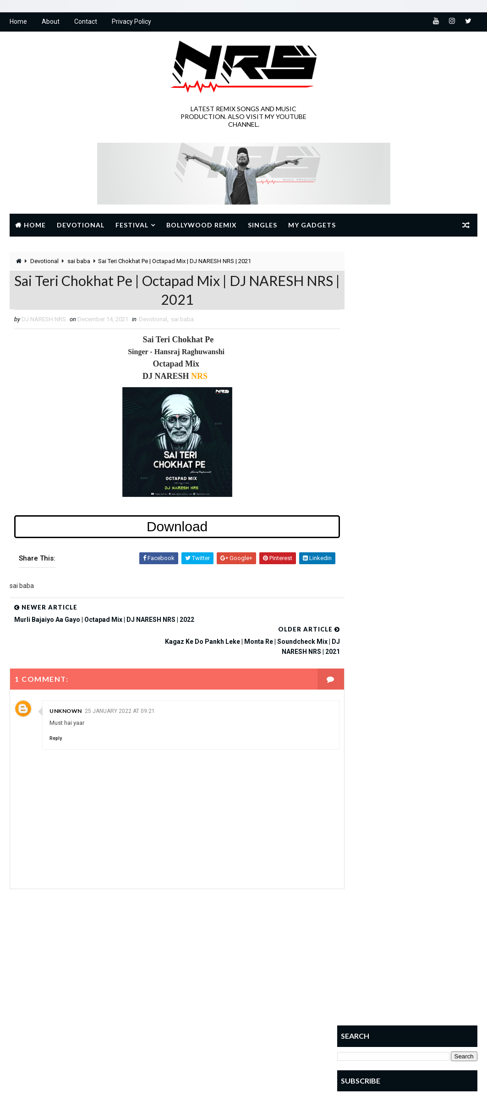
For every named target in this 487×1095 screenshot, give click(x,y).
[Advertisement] (407, 311)
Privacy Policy (131, 23)
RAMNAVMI (245, 1002)
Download (168, 530)
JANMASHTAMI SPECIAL (209, 986)
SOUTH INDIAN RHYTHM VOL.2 (428, 476)
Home (18, 23)
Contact (85, 23)
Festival (131, 226)
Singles (262, 226)
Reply (55, 720)
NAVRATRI (192, 1002)
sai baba (78, 262)
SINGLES (191, 1034)
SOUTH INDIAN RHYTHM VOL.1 (428, 551)
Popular (360, 459)
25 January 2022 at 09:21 (120, 693)
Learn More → (41, 1022)
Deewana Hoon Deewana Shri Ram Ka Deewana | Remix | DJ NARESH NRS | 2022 (423, 521)
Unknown (65, 692)
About (51, 23)
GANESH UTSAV (261, 970)
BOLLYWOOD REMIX (203, 954)
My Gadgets (312, 226)
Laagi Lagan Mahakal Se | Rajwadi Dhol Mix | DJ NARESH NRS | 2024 (427, 597)
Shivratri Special (251, 1018)
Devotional (80, 226)
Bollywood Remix (201, 226)
